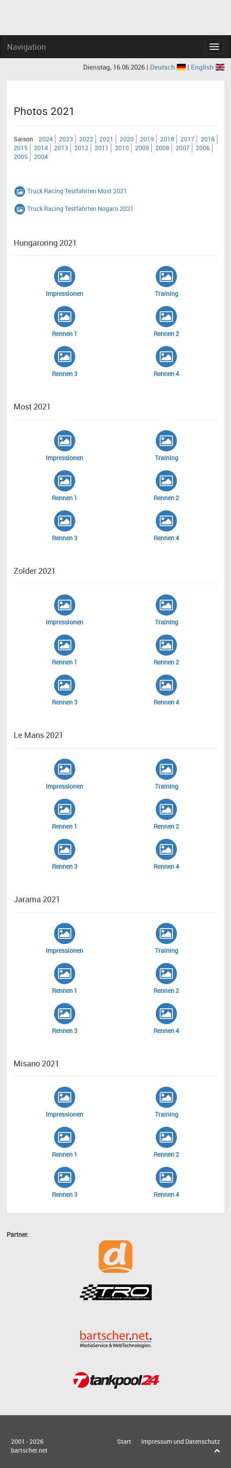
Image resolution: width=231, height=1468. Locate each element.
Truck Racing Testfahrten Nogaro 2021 (74, 208)
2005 (21, 156)
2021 (106, 139)
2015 (21, 148)
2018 (167, 139)
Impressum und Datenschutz (180, 1441)
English (207, 67)
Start (124, 1441)
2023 (66, 139)
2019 (147, 139)
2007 (183, 148)
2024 (46, 139)
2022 (86, 139)
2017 (187, 139)
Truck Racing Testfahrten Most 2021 (70, 191)
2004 (41, 156)
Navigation (26, 46)
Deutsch (168, 67)
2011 (102, 148)
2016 (208, 139)
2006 (203, 148)
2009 (142, 148)
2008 (162, 148)
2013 (61, 148)
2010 (122, 148)
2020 (127, 139)
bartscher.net (29, 1450)
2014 (41, 148)
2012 (81, 148)
